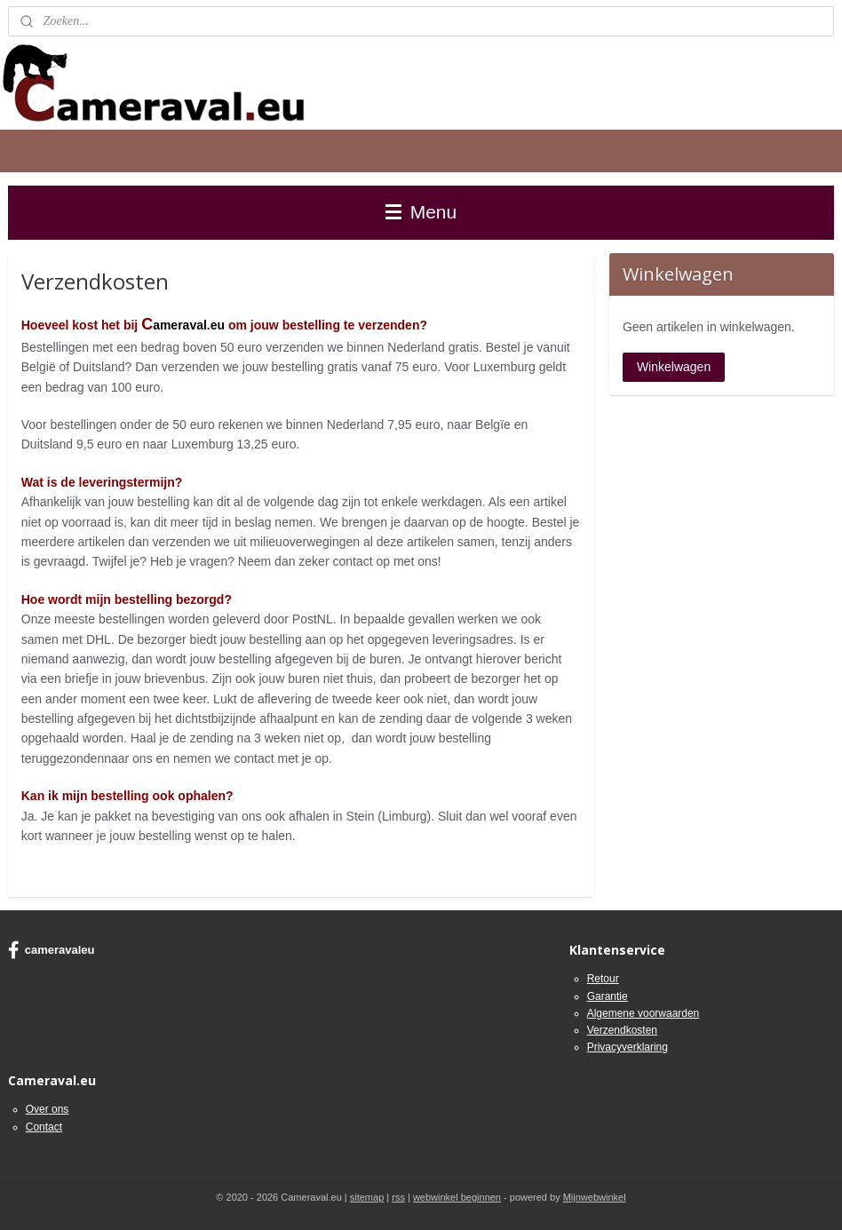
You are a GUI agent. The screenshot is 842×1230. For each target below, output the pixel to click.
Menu (421, 212)
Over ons (47, 1109)
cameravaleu (51, 950)
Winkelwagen (674, 367)
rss (398, 1197)
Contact (44, 1127)
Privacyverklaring (627, 1047)
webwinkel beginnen (457, 1197)
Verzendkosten (622, 1030)
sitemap (367, 1197)
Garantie (607, 996)
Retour (603, 978)
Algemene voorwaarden (643, 1013)
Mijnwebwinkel (594, 1197)
